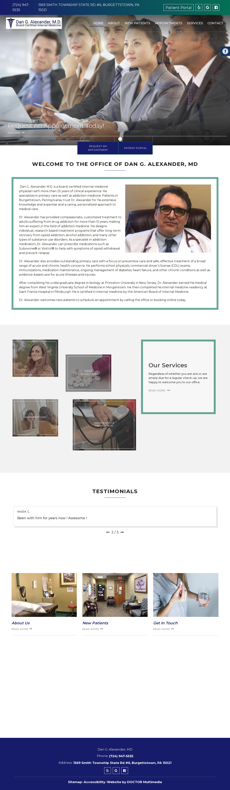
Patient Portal (179, 7)
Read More (157, 390)
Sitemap (75, 782)
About (113, 21)
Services (193, 21)
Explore (14, 132)
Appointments (167, 21)
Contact (214, 21)
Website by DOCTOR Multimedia (134, 782)
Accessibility (94, 782)
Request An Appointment (98, 148)
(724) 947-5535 (121, 756)
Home (97, 21)
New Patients (136, 21)
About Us (20, 623)
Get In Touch (165, 623)
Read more (20, 628)
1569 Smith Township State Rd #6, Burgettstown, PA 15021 (122, 763)
